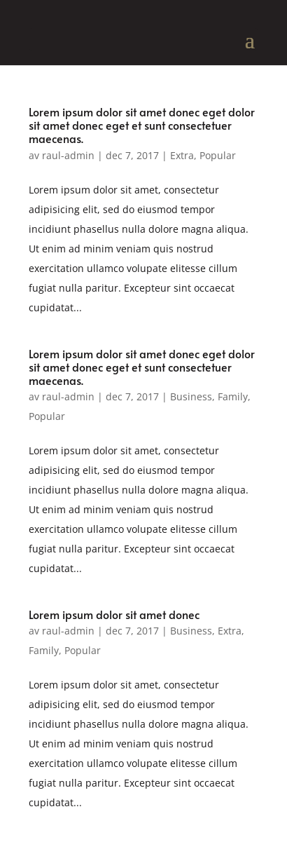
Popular (218, 155)
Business (191, 396)
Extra (182, 155)
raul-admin (68, 155)
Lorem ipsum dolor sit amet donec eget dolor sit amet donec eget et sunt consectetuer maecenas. (142, 125)
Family (233, 396)
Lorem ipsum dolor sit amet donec (114, 614)
